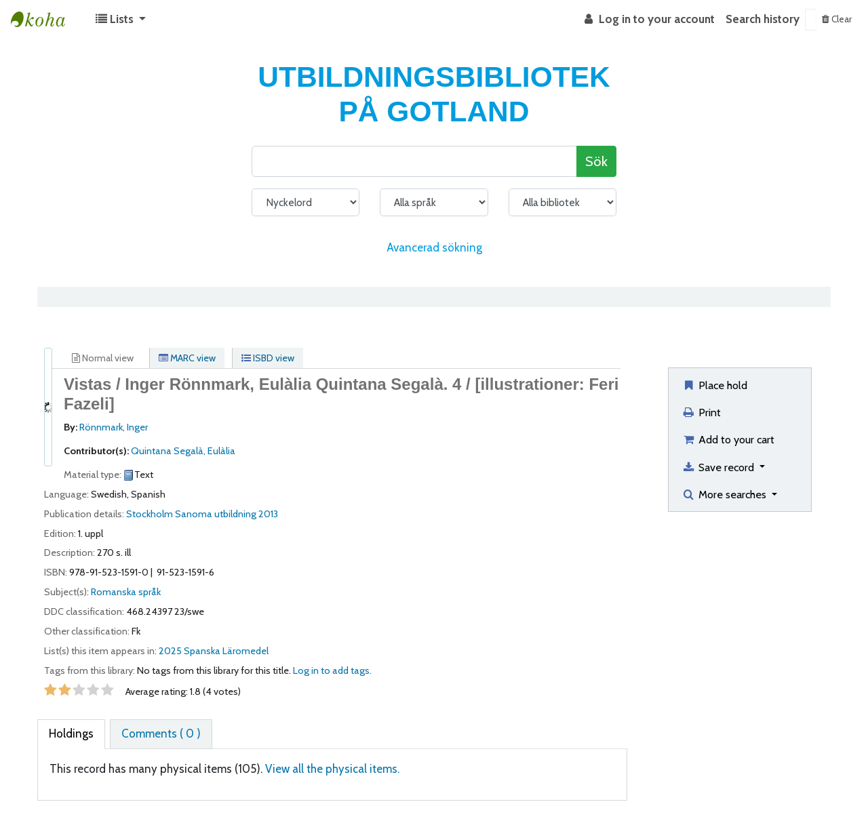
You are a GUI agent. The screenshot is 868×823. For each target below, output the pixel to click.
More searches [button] (725, 494)
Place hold (714, 385)
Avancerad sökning (434, 247)
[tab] (71, 734)
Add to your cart (728, 439)
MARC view (187, 358)
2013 (268, 514)
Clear (837, 19)
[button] (120, 19)
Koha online (45, 19)
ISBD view (267, 358)
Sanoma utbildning (215, 514)
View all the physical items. (332, 769)
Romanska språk (126, 592)
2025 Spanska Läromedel (214, 651)
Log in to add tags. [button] (332, 670)
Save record (719, 467)
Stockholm (149, 514)
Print (701, 412)
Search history (763, 19)
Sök (596, 161)
